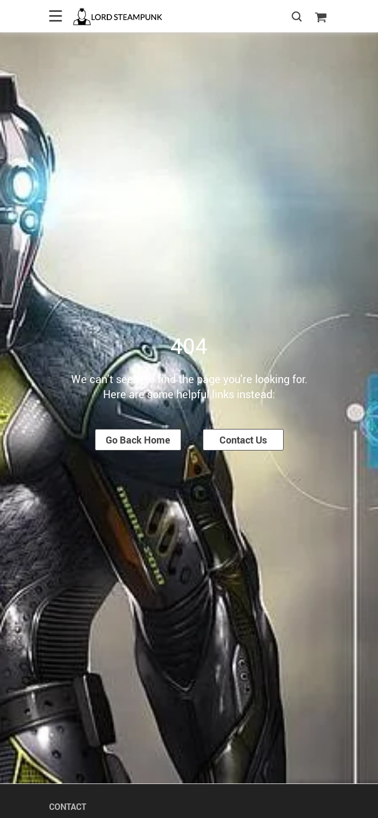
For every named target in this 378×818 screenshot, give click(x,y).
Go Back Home (138, 439)
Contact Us (243, 439)
